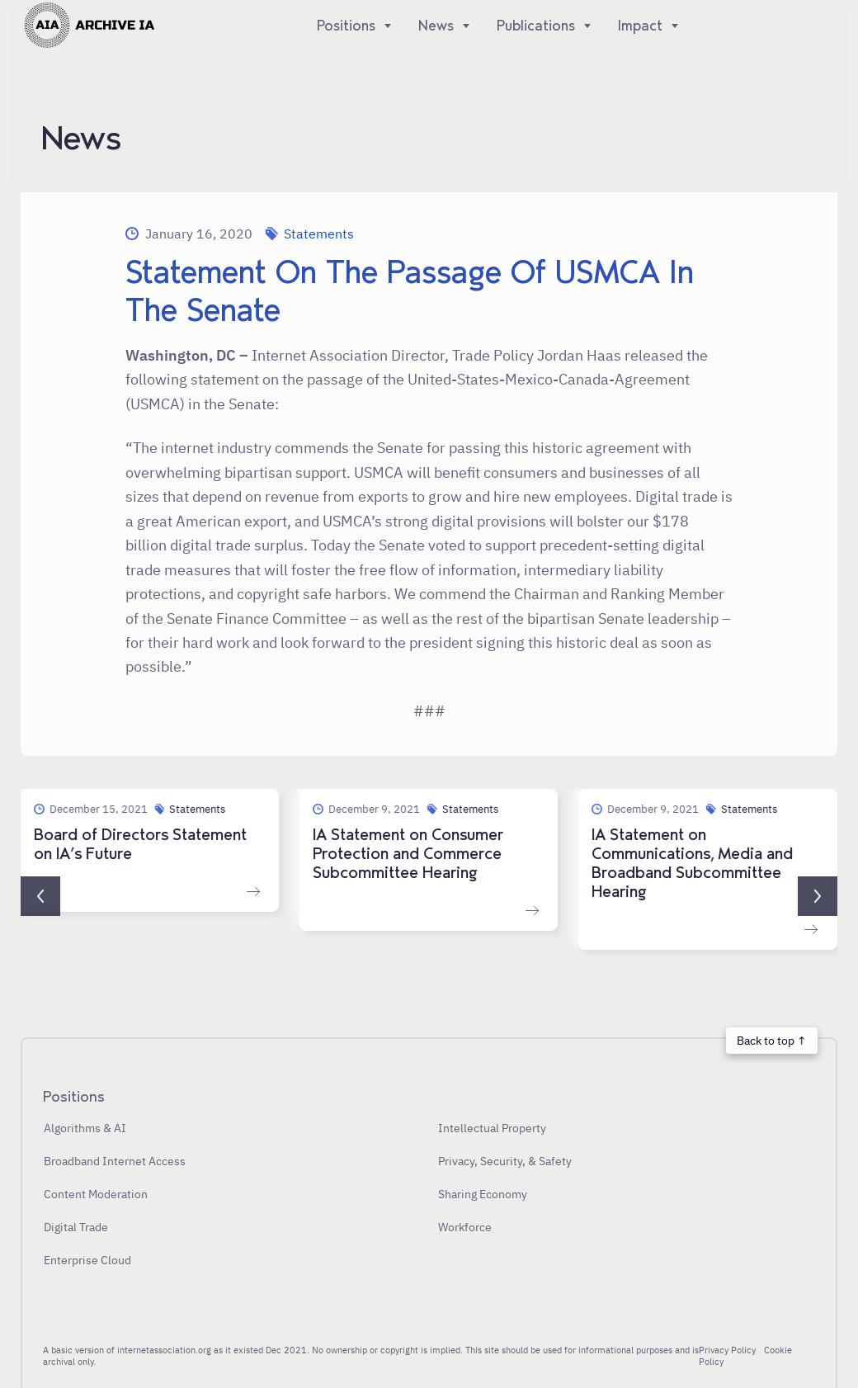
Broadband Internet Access (115, 1160)
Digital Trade (76, 1227)
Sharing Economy (482, 1194)
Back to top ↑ (771, 1040)
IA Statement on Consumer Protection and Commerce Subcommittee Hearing (408, 854)
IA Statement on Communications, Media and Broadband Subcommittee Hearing (693, 863)
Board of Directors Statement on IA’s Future (140, 844)
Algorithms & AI (85, 1127)
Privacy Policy (727, 1350)
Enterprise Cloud (87, 1260)
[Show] (384, 25)
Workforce (465, 1227)
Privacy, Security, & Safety (505, 1160)
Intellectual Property (492, 1127)
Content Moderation (96, 1194)
